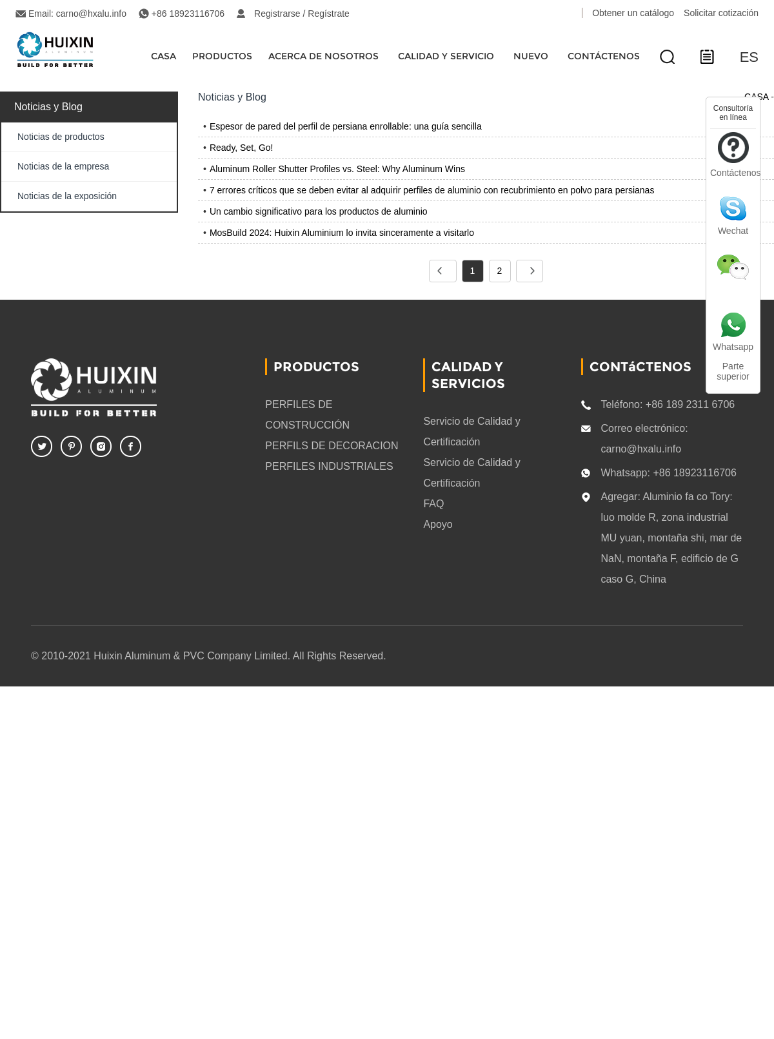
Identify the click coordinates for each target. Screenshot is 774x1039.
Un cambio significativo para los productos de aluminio (319, 211)
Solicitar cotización (721, 13)
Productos (222, 56)
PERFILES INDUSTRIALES (329, 466)
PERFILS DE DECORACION (331, 445)
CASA (163, 56)
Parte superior (733, 371)
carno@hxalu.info (91, 13)
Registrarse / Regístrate (302, 13)
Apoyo (437, 524)
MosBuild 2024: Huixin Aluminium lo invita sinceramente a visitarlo (342, 233)
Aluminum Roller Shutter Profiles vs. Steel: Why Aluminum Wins (337, 169)
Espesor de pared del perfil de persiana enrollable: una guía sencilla (346, 126)
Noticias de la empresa (63, 166)
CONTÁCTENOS (604, 56)
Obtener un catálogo (633, 13)
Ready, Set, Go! (241, 147)
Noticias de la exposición (67, 196)
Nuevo (530, 56)
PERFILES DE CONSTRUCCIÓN (307, 415)
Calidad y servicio (446, 56)
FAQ (433, 503)
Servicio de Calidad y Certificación (471, 431)
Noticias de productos (60, 136)
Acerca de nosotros (323, 56)
